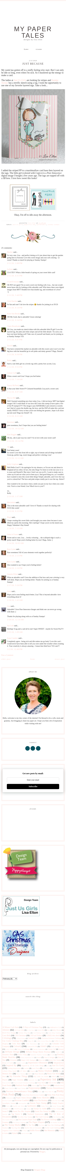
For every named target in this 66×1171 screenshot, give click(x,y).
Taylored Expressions (35, 1114)
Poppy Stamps (21, 1088)
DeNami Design (12, 1052)
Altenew (6, 1030)
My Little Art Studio (41, 1076)
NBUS (54, 1076)
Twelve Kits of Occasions (33, 1128)
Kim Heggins (12, 435)
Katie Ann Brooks (13, 314)
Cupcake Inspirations (39, 1049)
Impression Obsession (37, 1062)
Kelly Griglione (12, 464)
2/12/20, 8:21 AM (15, 416)
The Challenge (57, 1117)
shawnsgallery (23, 1103)
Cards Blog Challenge (54, 1033)
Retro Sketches (43, 1097)
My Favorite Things (18, 1076)
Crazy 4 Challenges (23, 1049)
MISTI (30, 1074)
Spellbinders (41, 224)
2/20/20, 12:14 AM (15, 620)
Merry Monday (20, 1074)
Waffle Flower (35, 1130)
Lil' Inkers (23, 1071)
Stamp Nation (45, 1106)
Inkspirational (59, 1063)
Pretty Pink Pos (49, 1091)
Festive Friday (22, 1055)
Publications (9, 1098)
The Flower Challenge (49, 1120)
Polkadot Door (59, 1085)
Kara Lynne (11, 549)
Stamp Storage (56, 1106)
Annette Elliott (12, 574)
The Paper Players (36, 1122)
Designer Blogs (39, 1170)
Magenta (32, 1071)
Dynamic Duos (7, 1055)
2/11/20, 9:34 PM (14, 320)
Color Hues (16, 1044)
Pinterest (34, 1085)
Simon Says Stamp (38, 1103)
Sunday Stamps (54, 224)
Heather (10, 252)
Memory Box (7, 1074)
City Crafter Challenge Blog (12, 1041)
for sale (52, 1054)
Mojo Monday (39, 1074)
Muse (4, 1076)
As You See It (31, 1030)
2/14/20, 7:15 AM (15, 528)
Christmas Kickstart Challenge (51, 1038)
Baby (48, 1030)
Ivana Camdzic (12, 638)
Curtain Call (52, 1049)
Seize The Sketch (57, 1100)
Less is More (46, 1068)
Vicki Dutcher (12, 301)
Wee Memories (49, 1130)
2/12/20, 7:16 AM (15, 379)
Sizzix (8, 1106)
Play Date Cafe (44, 1085)
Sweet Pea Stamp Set (43, 1111)
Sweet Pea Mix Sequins (22, 1111)
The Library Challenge (19, 1122)
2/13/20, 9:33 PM (14, 511)
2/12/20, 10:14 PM (15, 441)
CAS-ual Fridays (36, 1035)
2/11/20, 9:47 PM (14, 340)
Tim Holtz (42, 1125)
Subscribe (33, 786)
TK (8, 447)
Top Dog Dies (16, 1128)
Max (60, 1071)
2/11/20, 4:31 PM (14, 276)
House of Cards (7, 1063)
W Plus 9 (24, 1130)
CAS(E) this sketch (53, 1035)
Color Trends (44, 1044)
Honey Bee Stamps (55, 1060)
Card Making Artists (39, 1033)
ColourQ (17, 1046)
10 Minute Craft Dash (10, 1027)
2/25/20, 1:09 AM (15, 632)
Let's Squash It (57, 1068)
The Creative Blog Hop (9, 1119)
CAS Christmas (20, 1035)
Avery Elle (40, 1030)
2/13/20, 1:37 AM (15, 496)
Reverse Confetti (21, 1100)
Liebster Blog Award (9, 1071)
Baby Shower (56, 1030)
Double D (58, 1052)
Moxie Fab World (53, 1074)
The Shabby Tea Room (57, 1122)
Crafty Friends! (10, 1049)
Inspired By (11, 1065)
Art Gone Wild (19, 1030)
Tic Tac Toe (30, 1125)
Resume (39, 49)
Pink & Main (52, 1083)
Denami (61, 1049)
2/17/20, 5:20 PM (14, 585)
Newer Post (60, 659)
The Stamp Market (13, 1125)
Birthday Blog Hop (24, 1033)
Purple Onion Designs (24, 1098)
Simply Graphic (58, 1103)
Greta (9, 591)
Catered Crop (33, 1038)
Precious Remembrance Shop (19, 1091)
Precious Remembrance (55, 1088)
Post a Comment (7, 655)
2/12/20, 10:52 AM (15, 429)
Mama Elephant (45, 1071)
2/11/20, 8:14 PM (14, 308)
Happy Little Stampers (28, 1060)
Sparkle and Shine (18, 1106)
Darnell (10, 346)
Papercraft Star (32, 1080)
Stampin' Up (6, 1109)
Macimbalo (11, 502)
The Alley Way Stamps (24, 1117)
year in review (25, 1133)
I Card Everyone (13, 282)
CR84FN (43, 1046)
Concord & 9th (32, 1046)
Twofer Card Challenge (52, 1128)
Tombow (5, 1128)
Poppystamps (34, 1088)
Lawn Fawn (36, 1068)
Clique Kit (31, 1041)
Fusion (39, 1057)
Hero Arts (42, 1060)
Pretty (40, 1091)
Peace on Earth (6, 1083)
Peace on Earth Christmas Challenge (24, 1083)
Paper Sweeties (18, 1080)
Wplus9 (15, 1133)
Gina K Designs (49, 1057)
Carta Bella (6, 1035)
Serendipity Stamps (8, 1103)
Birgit (9, 517)
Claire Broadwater (13, 326)
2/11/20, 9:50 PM (14, 354)
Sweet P (5, 1111)
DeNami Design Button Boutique (38, 1052)
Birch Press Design (8, 1033)
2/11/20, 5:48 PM (14, 295)
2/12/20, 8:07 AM (15, 392)
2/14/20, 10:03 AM (15, 543)
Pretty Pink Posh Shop (55, 1095)
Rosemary (10, 422)
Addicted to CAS (55, 1027)
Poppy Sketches (9, 1088)
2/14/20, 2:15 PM (14, 556)
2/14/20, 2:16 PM (14, 568)
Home (26, 49)
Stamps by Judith (40, 1109)
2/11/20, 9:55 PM (14, 367)
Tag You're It (16, 1114)
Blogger (42, 1152)
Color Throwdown (31, 1044)
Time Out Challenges (54, 1125)
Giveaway (13, 1060)
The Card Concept (42, 1117)
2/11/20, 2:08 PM (14, 263)
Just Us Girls (18, 224)
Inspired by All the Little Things (33, 1065)
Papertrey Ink (29, 224)
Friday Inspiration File (27, 1057)
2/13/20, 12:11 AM (15, 458)
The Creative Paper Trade (27, 1120)
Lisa (8, 606)
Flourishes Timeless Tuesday (38, 1054)
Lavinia (26, 1068)
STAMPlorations (19, 1109)
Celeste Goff (11, 373)
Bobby (9, 360)
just (48, 1065)
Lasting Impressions (14, 1068)
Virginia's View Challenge (10, 1130)
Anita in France (12, 534)
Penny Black (41, 1083)
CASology (6, 1038)
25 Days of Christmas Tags (32, 1027)
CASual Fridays (21, 1038)
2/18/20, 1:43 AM (15, 600)
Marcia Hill (11, 398)
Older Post (6, 659)
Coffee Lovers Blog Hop (44, 1041)
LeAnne (10, 269)
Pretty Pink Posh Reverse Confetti (33, 1095)
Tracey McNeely (13, 385)
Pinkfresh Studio (22, 1085)
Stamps (28, 1109)
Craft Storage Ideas (57, 1046)
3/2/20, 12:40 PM (14, 649)
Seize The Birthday (41, 1100)
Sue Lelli (10, 626)
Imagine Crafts (20, 1063)
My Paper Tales (33, 32)
